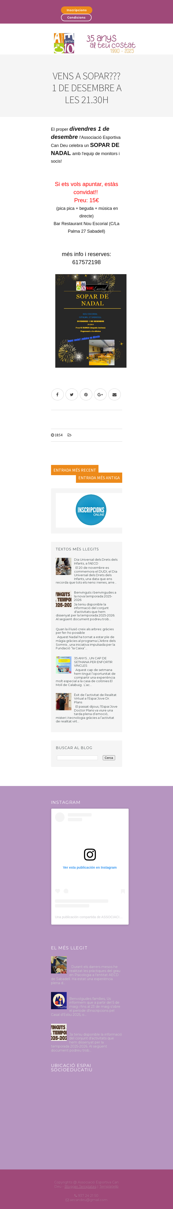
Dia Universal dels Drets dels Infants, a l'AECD (95, 561)
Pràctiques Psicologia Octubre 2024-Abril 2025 (94, 960)
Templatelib (109, 1186)
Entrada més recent (74, 470)
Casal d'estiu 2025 (83, 994)
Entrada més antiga (99, 477)
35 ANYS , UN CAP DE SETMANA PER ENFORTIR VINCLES (93, 661)
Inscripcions (77, 10)
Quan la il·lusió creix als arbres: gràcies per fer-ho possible (85, 631)
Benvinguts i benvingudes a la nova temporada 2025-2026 (95, 596)
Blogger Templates (80, 1186)
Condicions (76, 17)
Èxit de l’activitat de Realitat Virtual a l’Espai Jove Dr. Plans (95, 698)
